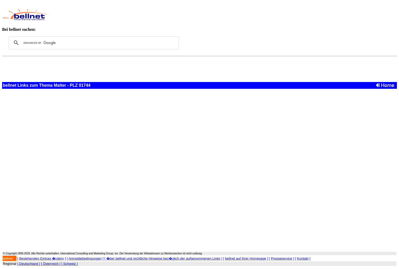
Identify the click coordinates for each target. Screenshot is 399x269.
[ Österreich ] (50, 264)
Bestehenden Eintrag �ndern (41, 258)
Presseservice (281, 258)
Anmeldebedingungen (85, 258)
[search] (93, 43)
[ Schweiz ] (69, 264)
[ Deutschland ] (28, 264)
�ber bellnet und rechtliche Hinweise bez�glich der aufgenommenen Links (163, 258)
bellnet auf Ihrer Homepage (245, 258)
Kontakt (303, 258)
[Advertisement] (177, 14)
